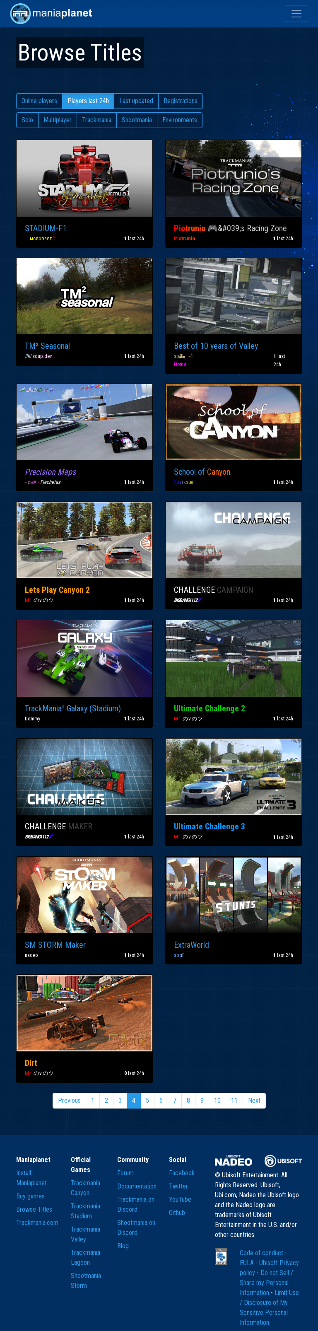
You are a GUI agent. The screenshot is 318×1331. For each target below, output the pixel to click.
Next (254, 1100)
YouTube (180, 1199)
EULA (247, 1263)
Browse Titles (34, 1209)
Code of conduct (262, 1253)
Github (177, 1213)
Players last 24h (88, 101)
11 (234, 1100)
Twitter (178, 1186)
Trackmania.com (37, 1223)
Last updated (136, 101)
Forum (125, 1173)
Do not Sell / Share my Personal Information (266, 1283)
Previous (69, 1100)
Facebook (182, 1173)
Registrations (181, 101)
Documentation (137, 1186)
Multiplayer (57, 120)
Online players (39, 101)
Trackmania (96, 120)
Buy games (30, 1196)
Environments (179, 120)
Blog (123, 1246)
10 (217, 1100)
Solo (27, 120)
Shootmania (137, 120)
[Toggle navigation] (296, 13)
